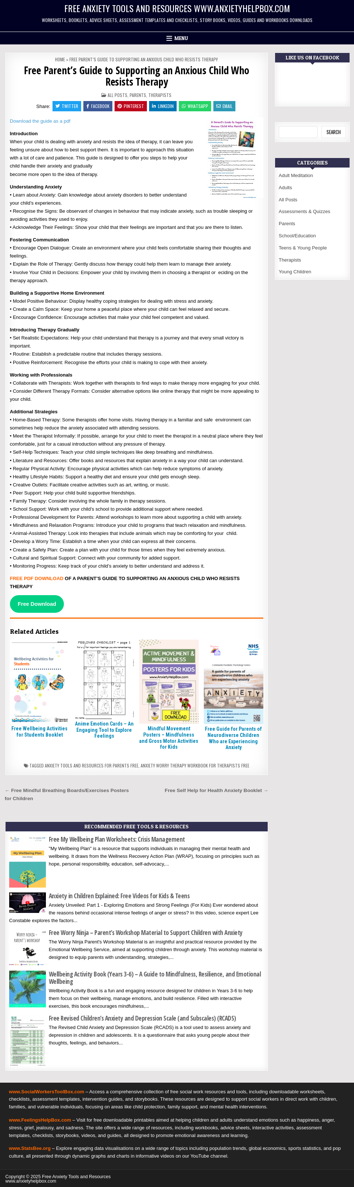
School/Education (297, 235)
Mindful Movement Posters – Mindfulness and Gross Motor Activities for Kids (168, 738)
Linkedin (163, 106)
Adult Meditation (296, 175)
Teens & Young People (303, 248)
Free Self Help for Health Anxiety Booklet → (216, 790)
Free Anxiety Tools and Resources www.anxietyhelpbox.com (177, 8)
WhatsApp (195, 106)
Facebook (97, 106)
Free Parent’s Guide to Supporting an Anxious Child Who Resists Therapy (136, 76)
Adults (285, 187)
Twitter (66, 106)
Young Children (295, 271)
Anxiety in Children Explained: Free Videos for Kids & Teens (119, 896)
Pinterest (131, 106)
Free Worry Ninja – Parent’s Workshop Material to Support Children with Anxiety (146, 932)
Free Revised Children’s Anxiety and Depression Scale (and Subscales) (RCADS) (142, 1018)
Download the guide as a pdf (41, 121)
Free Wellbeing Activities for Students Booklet (39, 732)
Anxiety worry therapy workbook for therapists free (195, 765)
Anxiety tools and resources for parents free (91, 765)
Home (60, 59)
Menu (181, 38)
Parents (138, 95)
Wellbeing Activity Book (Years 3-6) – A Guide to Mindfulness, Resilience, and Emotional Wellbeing (155, 978)
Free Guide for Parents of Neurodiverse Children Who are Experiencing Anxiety (233, 738)
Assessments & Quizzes (304, 211)
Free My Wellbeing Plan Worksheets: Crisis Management (117, 839)
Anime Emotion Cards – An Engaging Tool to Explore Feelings (104, 730)
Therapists (159, 95)
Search (333, 132)
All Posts (117, 95)
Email (224, 106)
